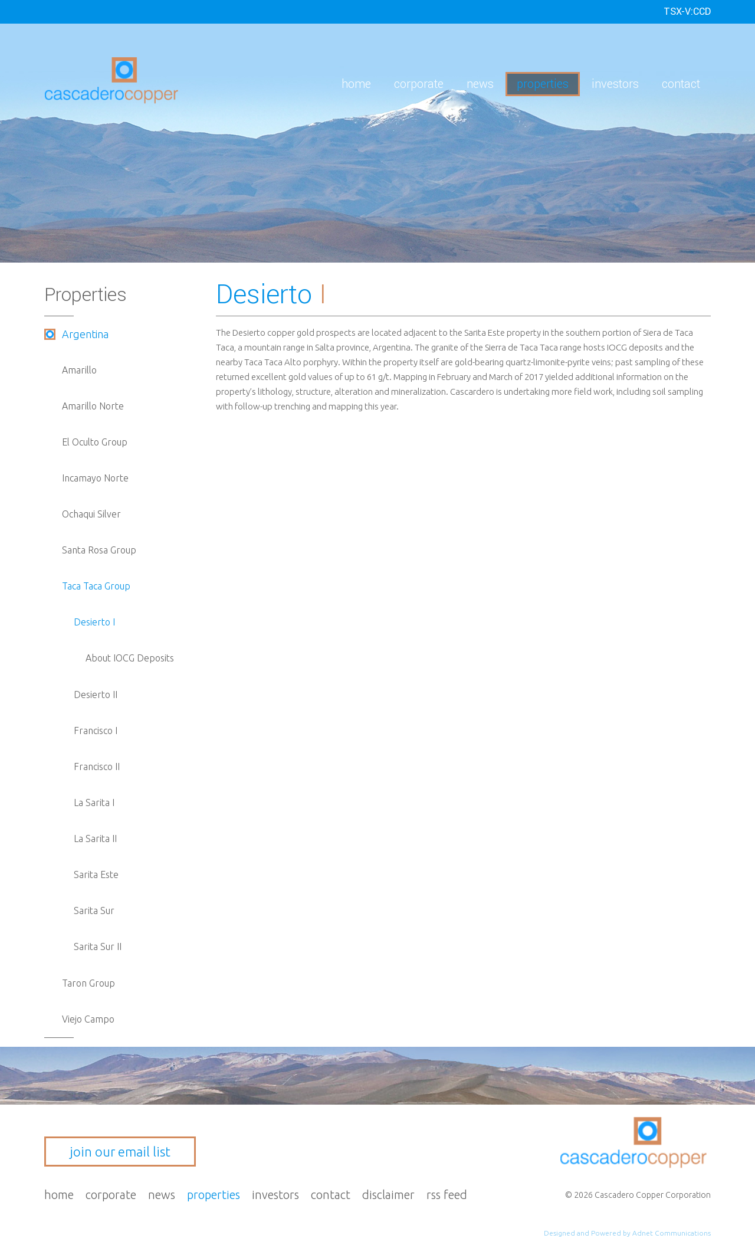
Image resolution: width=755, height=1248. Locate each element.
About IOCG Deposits (130, 658)
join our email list (120, 1151)
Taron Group (88, 983)
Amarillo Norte (93, 406)
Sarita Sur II (98, 946)
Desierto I (94, 622)
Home (356, 84)
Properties (543, 84)
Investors (615, 84)
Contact (681, 84)
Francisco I (95, 730)
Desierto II (95, 694)
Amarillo (79, 370)
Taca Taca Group (96, 586)
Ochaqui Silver (91, 514)
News (480, 84)
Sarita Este (96, 874)
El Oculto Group (94, 442)
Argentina (85, 334)
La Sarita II (95, 838)
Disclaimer (388, 1194)
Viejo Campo (88, 1019)
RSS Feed (446, 1194)
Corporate (419, 84)
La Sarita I (94, 802)
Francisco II (97, 766)
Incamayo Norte (95, 478)
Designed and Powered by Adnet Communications (627, 1233)
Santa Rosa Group (99, 550)
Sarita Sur (94, 910)
